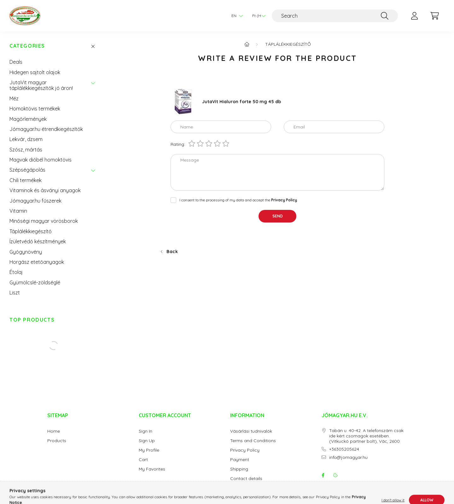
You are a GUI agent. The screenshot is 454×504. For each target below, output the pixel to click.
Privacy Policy (244, 450)
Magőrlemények (28, 119)
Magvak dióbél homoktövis (40, 160)
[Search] (335, 15)
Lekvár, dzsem (26, 139)
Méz (14, 98)
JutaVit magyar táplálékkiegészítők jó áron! (41, 85)
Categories (27, 46)
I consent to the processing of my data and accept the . (238, 200)
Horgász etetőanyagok (36, 262)
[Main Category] (246, 44)
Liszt (14, 292)
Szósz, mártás (25, 149)
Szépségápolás (27, 170)
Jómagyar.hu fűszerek (35, 201)
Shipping (239, 469)
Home (53, 431)
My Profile (149, 450)
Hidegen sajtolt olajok (34, 72)
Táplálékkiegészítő (30, 231)
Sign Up (147, 440)
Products (56, 440)
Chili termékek (25, 180)
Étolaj (16, 272)
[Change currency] (257, 15)
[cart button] (434, 15)
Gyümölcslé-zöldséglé (34, 282)
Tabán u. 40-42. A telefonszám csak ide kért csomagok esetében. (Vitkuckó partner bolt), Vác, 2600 (366, 436)
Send (277, 216)
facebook (323, 475)
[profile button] (414, 15)
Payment (239, 459)
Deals (15, 62)
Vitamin (18, 211)
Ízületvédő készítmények (37, 241)
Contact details (246, 478)
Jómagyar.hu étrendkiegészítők (46, 129)
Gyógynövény (25, 252)
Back (172, 251)
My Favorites (152, 469)
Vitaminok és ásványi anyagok (45, 190)
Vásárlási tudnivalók (251, 431)
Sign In (145, 431)
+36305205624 (344, 449)
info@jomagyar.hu (348, 457)
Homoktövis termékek (34, 108)
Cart (143, 459)
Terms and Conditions (253, 440)
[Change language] (235, 15)
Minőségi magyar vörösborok (43, 221)
